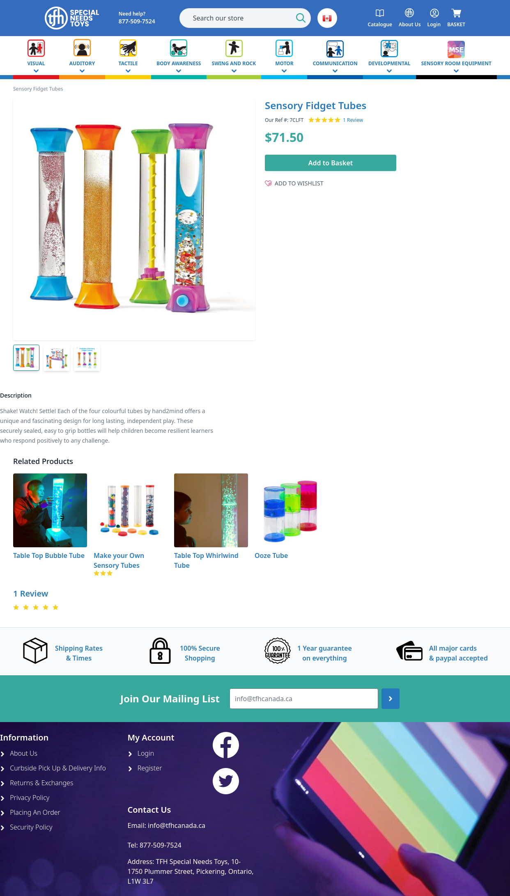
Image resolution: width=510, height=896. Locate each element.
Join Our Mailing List (170, 698)
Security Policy (26, 827)
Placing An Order (30, 812)
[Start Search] (301, 18)
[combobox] (245, 18)
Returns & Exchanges (36, 782)
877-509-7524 (160, 845)
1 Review (353, 120)
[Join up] (390, 698)
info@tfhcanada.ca (176, 825)
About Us (18, 753)
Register (145, 768)
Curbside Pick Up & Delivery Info (53, 768)
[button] (327, 18)
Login (141, 753)
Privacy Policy (24, 797)
